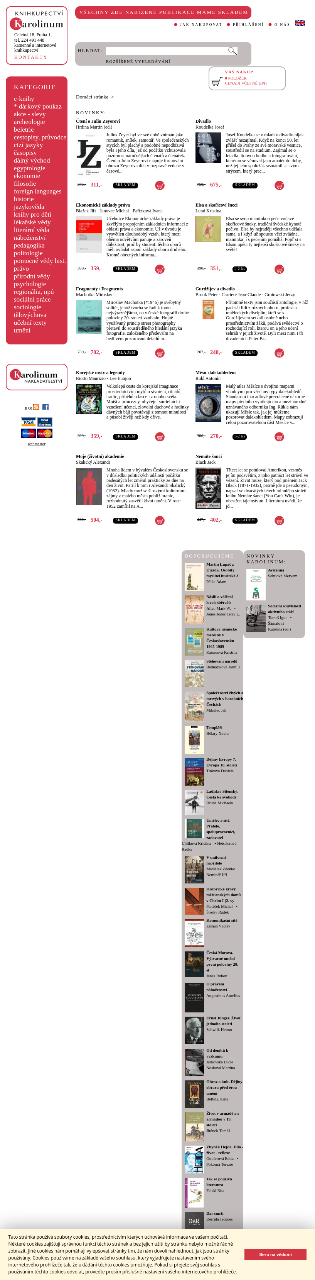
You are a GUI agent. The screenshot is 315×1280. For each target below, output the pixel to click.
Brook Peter (206, 294)
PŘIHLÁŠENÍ (248, 25)
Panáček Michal (219, 906)
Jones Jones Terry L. (223, 614)
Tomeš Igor (277, 617)
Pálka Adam (216, 582)
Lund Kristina (208, 211)
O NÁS (282, 25)
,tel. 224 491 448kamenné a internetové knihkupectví (35, 42)
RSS (32, 409)
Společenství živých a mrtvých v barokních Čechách (224, 699)
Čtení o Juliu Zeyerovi (98, 121)
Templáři (214, 728)
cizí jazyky (28, 145)
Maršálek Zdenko (220, 869)
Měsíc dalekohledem (215, 372)
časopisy (25, 152)
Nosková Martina (220, 1068)
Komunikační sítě (221, 920)
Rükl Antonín (208, 378)
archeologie (29, 121)
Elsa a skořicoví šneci (216, 205)
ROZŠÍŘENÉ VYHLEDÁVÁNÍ (138, 61)
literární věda (31, 230)
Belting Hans (217, 1099)
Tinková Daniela (220, 771)
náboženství (30, 237)
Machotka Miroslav (94, 294)
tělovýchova (30, 315)
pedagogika (29, 245)
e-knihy (24, 98)
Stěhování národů (222, 661)
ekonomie (27, 176)
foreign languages (38, 191)
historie (24, 199)
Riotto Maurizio (91, 378)
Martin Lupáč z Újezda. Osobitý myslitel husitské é (222, 570)
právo (21, 268)
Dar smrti (215, 1213)
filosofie (25, 183)
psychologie (30, 284)
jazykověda (29, 206)
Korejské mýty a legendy (100, 372)
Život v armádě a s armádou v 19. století (222, 1119)
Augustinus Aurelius (223, 995)
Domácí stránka (92, 97)
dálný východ (32, 160)
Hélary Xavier (218, 733)
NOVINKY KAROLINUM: (266, 559)
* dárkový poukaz (38, 106)
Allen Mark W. (218, 608)
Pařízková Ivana (148, 211)
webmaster (36, 444)
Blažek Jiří (86, 211)
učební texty (30, 322)
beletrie (24, 129)
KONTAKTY (31, 57)
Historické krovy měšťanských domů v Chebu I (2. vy (223, 895)
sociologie (27, 307)
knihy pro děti (32, 214)
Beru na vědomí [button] (275, 1254)
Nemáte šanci (208, 456)
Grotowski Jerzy (279, 294)
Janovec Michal (114, 211)
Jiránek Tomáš (218, 1131)
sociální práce (32, 299)
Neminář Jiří (216, 875)
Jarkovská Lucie (219, 1062)
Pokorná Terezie (219, 1164)
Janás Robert (216, 976)
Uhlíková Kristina (196, 843)
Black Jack (205, 462)
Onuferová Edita (220, 1158)
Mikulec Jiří (216, 710)
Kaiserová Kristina (221, 652)
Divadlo (203, 121)
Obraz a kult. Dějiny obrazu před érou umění (224, 1087)
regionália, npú (34, 291)
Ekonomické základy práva (103, 205)
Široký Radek (217, 912)
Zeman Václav (218, 926)
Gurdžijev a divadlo (215, 289)
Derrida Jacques (219, 1219)
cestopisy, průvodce (40, 137)
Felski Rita (215, 1190)
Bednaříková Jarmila (223, 667)
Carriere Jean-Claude (241, 294)
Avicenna (276, 570)
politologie (28, 253)
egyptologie (29, 168)
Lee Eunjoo (120, 378)
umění (22, 330)
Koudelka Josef (209, 127)
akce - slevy (30, 114)
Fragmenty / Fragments (99, 289)
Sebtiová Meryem (282, 576)
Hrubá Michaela (219, 803)
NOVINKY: (91, 112)
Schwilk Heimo (219, 1029)
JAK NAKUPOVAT (201, 25)
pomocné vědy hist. (40, 260)
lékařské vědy (32, 222)
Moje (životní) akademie (100, 456)
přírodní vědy (32, 276)
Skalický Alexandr (93, 462)
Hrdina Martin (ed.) (94, 127)
